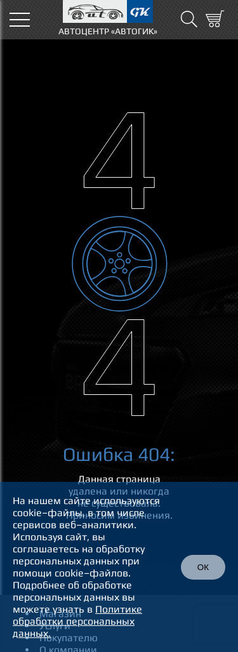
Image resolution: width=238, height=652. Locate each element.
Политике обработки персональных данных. (77, 621)
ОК (203, 567)
